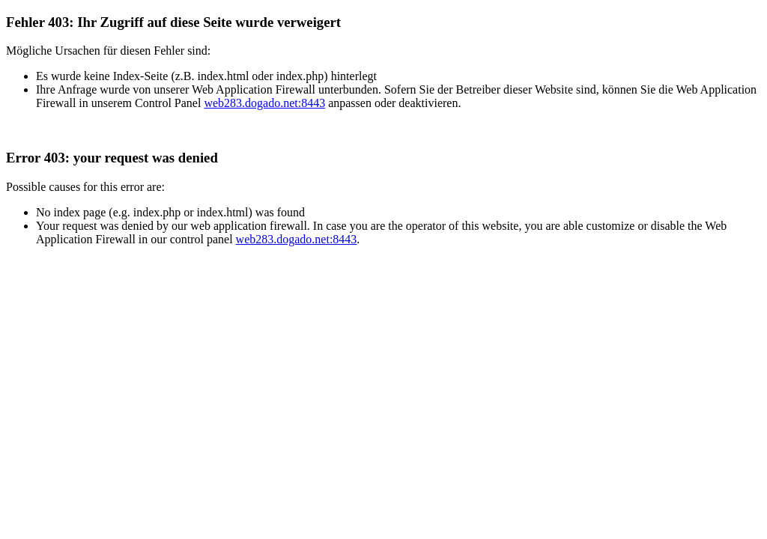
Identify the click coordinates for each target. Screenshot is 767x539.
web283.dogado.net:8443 (264, 103)
